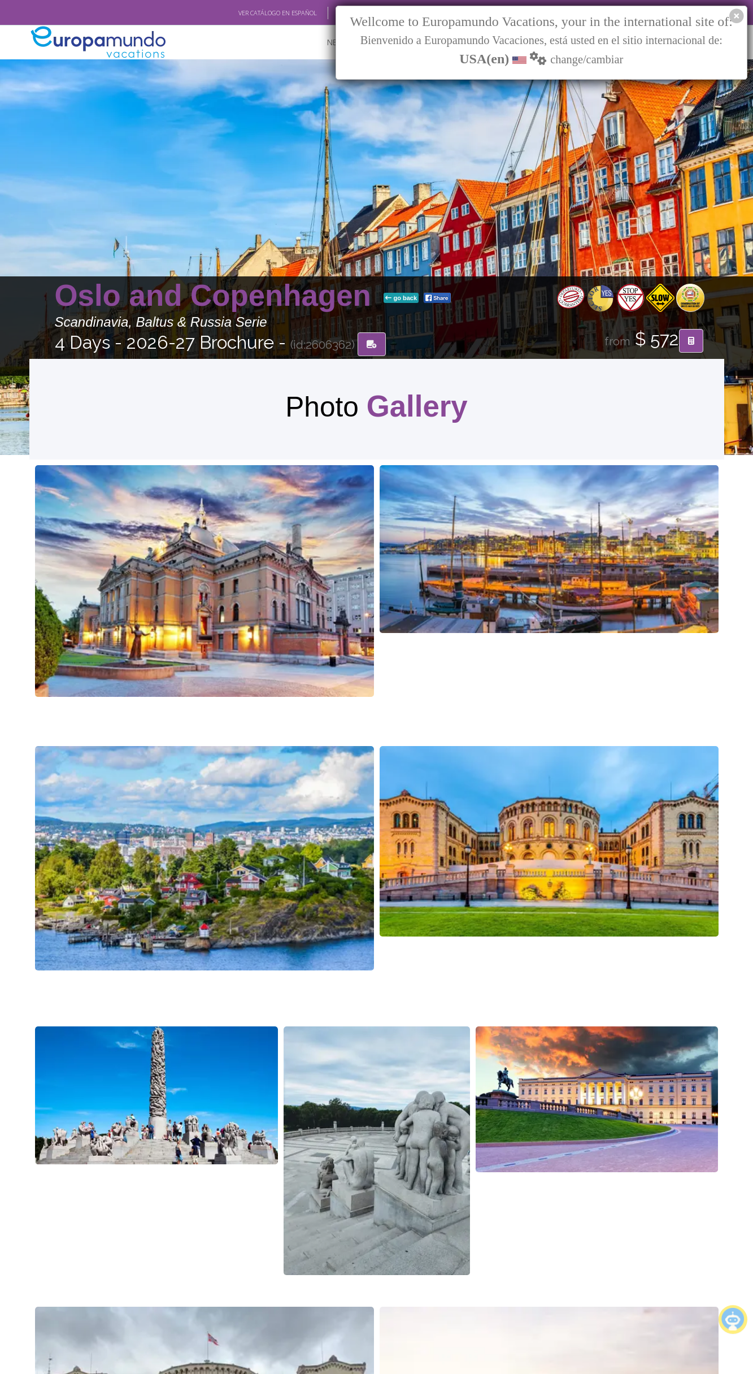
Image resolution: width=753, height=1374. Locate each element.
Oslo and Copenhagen (217, 296)
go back (401, 299)
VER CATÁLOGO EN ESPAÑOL (277, 13)
